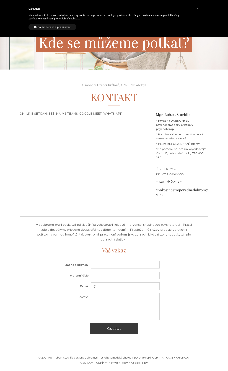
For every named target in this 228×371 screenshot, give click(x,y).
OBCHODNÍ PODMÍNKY (94, 362)
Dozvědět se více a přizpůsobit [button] (52, 27)
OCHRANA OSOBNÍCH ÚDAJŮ (170, 357)
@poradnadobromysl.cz (182, 192)
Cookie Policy (139, 362)
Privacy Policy (119, 362)
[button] (198, 8)
